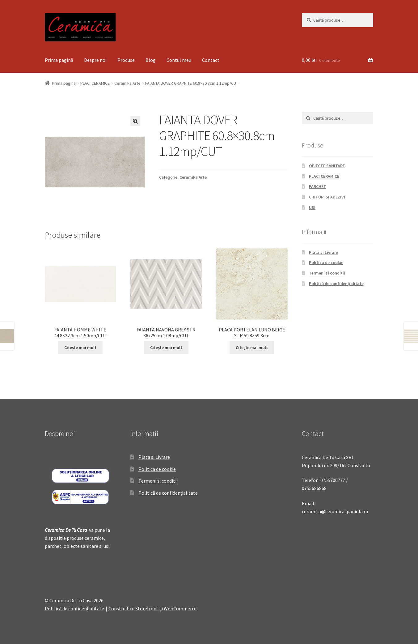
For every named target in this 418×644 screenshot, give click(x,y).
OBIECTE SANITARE (327, 165)
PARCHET (317, 186)
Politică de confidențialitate (336, 283)
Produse (126, 60)
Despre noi (95, 60)
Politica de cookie (326, 262)
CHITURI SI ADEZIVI (327, 197)
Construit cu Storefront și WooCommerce (152, 608)
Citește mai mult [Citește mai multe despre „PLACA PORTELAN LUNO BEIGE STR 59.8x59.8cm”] (252, 347)
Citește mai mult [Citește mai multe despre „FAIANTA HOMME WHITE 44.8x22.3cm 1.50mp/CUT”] (80, 347)
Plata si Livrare (323, 252)
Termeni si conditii (327, 273)
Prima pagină (59, 60)
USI (312, 207)
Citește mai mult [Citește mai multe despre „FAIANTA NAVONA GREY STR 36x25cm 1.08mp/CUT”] (166, 347)
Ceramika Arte (127, 83)
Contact (210, 60)
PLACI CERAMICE (95, 83)
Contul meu (179, 60)
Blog (151, 60)
